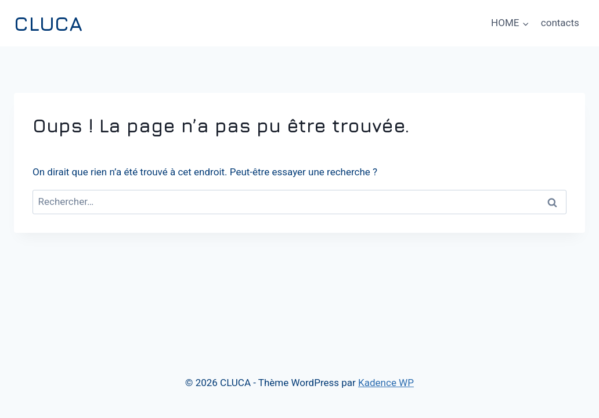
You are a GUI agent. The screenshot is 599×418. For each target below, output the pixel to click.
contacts (560, 22)
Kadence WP (386, 382)
